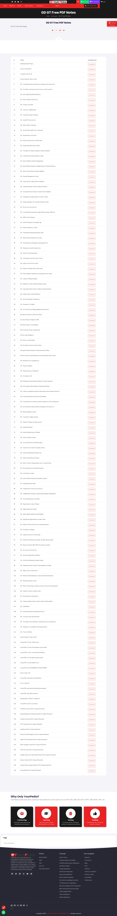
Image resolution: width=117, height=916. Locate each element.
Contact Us (48, 6)
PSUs (40, 863)
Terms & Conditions (90, 871)
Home (14, 6)
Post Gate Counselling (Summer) (68, 880)
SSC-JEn (41, 866)
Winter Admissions (64, 897)
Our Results (87, 877)
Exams (28, 6)
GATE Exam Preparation (66, 871)
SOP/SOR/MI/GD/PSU (65, 891)
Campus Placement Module (67, 860)
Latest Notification (99, 6)
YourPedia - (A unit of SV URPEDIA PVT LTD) (58, 913)
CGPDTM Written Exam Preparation (69, 863)
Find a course (38, 6)
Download (91, 64)
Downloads (58, 6)
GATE (40, 860)
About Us (20, 6)
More (66, 6)
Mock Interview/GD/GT (65, 874)
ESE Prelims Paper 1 (64, 866)
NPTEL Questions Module (66, 877)
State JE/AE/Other (64, 894)
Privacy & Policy (89, 874)
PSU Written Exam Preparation (67, 883)
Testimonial (88, 880)
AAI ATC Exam (63, 857)
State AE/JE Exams (44, 869)
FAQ (85, 866)
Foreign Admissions (64, 869)
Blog (85, 863)
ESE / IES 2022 (43, 857)
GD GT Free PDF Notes (9, 843)
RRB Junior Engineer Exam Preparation (70, 886)
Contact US (87, 860)
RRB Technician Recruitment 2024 (69, 889)
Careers (86, 869)
